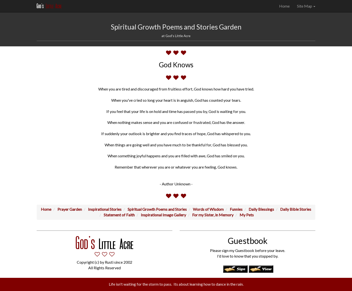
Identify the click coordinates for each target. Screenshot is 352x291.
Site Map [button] (306, 6)
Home (284, 6)
